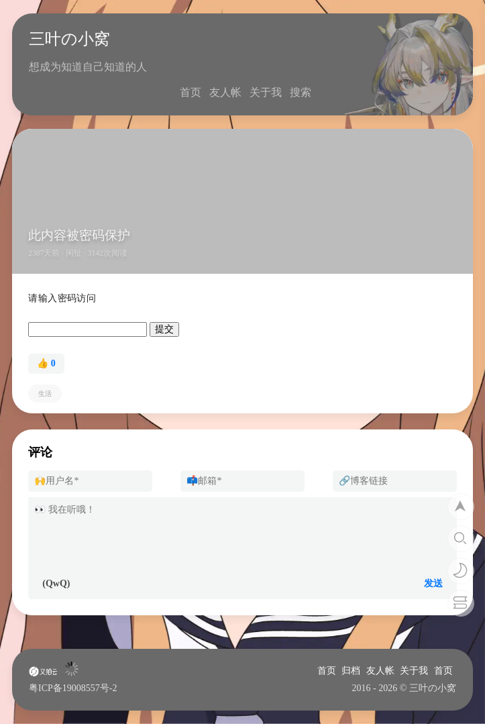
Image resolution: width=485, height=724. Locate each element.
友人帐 (225, 92)
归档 (350, 671)
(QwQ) (56, 583)
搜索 (300, 92)
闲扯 (74, 253)
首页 (190, 92)
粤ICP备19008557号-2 (73, 688)
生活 (45, 393)
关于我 (266, 92)
